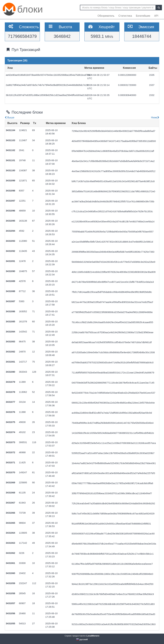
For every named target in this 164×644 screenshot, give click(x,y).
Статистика (125, 15)
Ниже (154, 117)
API (156, 15)
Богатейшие (143, 15)
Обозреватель (106, 15)
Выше (9, 117)
